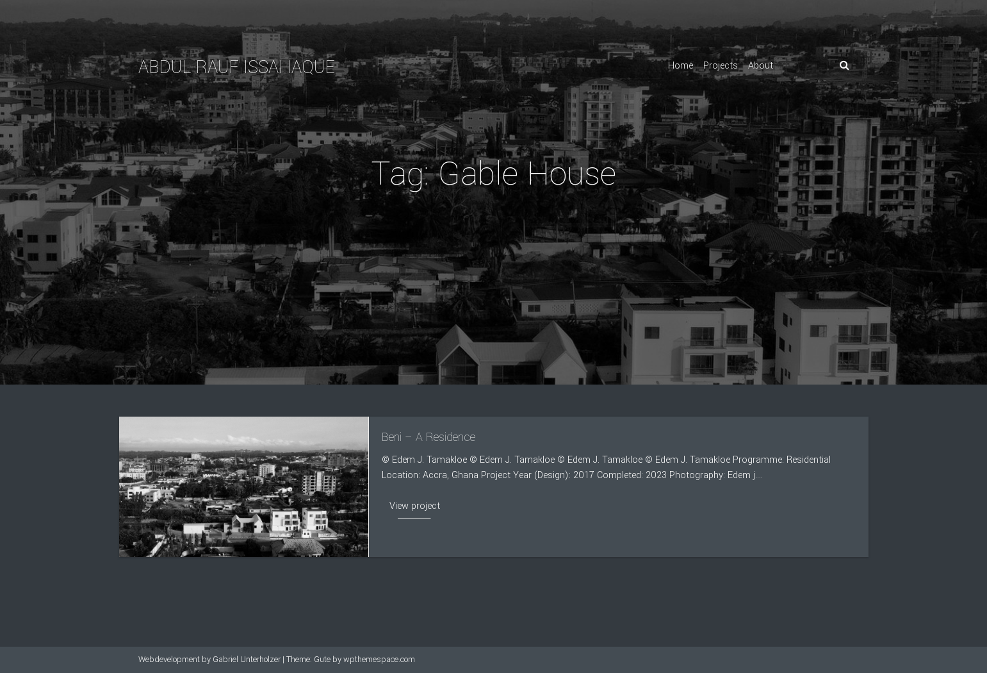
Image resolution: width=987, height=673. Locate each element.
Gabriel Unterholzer (247, 659)
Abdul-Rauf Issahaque (236, 67)
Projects (720, 65)
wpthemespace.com (379, 659)
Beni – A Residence (428, 437)
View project (414, 506)
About (760, 65)
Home (680, 65)
